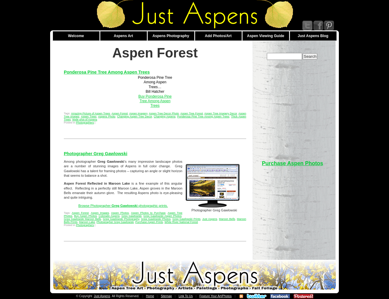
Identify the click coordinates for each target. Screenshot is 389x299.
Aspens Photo (106, 116)
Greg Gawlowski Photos (156, 219)
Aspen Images (100, 212)
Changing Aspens (164, 116)
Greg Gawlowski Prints (186, 219)
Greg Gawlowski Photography (121, 219)
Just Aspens (209, 219)
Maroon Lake (87, 222)
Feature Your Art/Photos (215, 296)
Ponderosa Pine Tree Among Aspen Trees (107, 72)
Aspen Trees (88, 116)
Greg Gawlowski (132, 215)
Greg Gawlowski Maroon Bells (82, 219)
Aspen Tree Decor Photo (164, 113)
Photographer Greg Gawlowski (95, 153)
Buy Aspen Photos (85, 215)
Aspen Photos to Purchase (148, 212)
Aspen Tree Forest (191, 113)
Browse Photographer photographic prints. (123, 205)
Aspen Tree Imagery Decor (220, 113)
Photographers (85, 122)
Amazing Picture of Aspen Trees (90, 113)
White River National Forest (181, 222)
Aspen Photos (120, 212)
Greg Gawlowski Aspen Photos (162, 215)
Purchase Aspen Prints (149, 222)
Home (150, 296)
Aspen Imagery (138, 113)
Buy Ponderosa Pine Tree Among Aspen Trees (154, 101)
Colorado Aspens (109, 215)
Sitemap (166, 296)
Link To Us (186, 296)
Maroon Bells (227, 219)
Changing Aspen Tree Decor (134, 116)
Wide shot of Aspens (84, 119)
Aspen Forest (120, 113)
